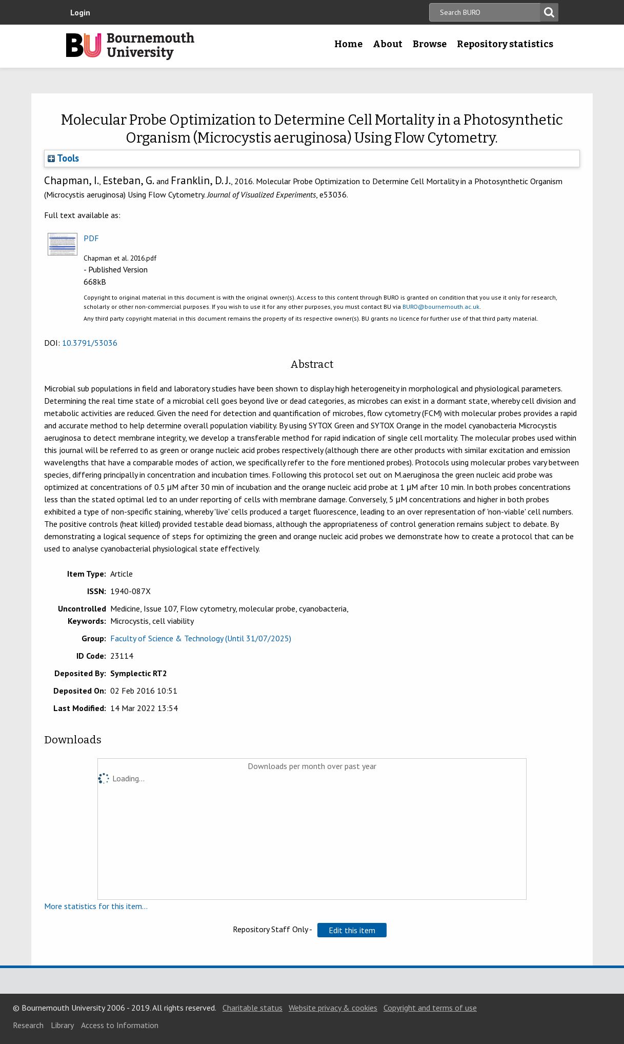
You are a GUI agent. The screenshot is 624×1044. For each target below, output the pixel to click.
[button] (352, 930)
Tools (63, 158)
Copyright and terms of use (430, 1007)
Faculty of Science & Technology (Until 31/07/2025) (200, 638)
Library (62, 1025)
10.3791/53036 (89, 343)
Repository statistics (505, 44)
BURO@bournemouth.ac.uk (440, 306)
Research (28, 1025)
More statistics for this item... (96, 906)
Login (80, 12)
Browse (430, 44)
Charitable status (253, 1007)
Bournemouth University (130, 46)
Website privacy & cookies (333, 1007)
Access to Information (119, 1025)
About (387, 44)
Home (348, 44)
